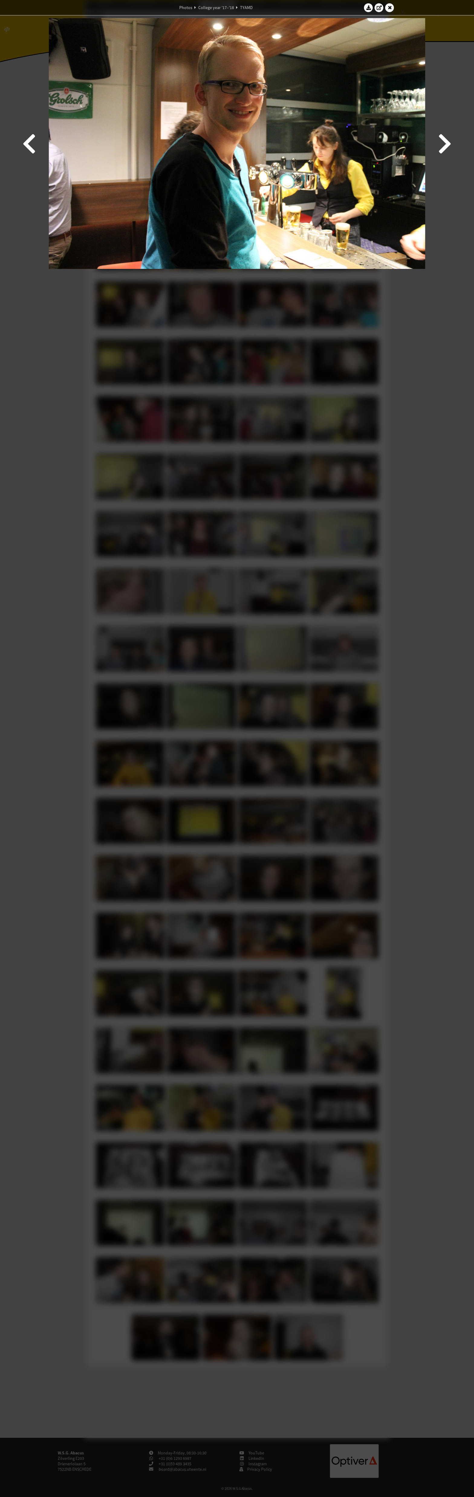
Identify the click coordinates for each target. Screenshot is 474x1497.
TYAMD (246, 7)
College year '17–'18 (216, 7)
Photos (185, 7)
